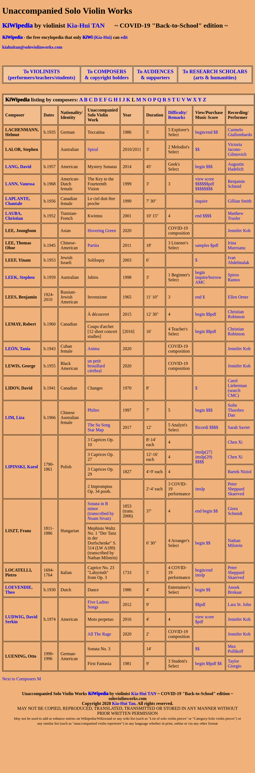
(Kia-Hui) (103, 37)
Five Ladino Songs (98, 604)
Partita (93, 245)
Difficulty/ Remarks (177, 115)
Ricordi (201, 427)
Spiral (93, 149)
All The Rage (99, 634)
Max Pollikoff (236, 649)
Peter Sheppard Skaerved (236, 489)
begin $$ (210, 511)
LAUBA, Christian (14, 216)
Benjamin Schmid (236, 184)
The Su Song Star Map (99, 427)
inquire (201, 201)
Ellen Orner (238, 297)
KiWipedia (17, 25)
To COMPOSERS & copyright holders (107, 74)
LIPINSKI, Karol (21, 466)
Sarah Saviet (239, 427)
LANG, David (18, 166)
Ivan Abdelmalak (238, 260)
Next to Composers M (21, 679)
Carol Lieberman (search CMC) (237, 388)
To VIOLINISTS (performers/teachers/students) (41, 74)
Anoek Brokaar (235, 590)
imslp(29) (203, 457)
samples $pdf (206, 245)
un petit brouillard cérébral (96, 366)
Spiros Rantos (234, 277)
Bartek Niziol (240, 471)
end (198, 215)
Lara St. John (239, 604)
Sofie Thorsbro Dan (236, 410)
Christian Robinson (236, 314)
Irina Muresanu (236, 245)
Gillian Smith (240, 201)
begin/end (203, 132)
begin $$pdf (205, 314)
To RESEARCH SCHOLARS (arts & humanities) (214, 74)
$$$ (209, 166)
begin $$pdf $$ (208, 663)
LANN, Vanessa (20, 183)
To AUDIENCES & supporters (155, 74)
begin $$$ (204, 410)
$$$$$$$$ (204, 188)
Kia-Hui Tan (123, 703)
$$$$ (206, 215)
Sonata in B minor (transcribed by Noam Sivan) (101, 511)
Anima (94, 348)
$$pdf (200, 604)
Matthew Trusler (236, 216)
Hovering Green (102, 230)
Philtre (93, 410)
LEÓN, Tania (17, 348)
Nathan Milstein (235, 543)
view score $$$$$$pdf (204, 181)
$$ (215, 132)
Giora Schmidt (235, 511)
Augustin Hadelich (236, 166)
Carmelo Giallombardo (240, 132)
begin (200, 166)
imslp (200, 489)
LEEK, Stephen (20, 277)
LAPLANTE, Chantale (17, 201)
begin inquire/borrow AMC (208, 277)
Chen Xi (235, 442)
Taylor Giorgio (234, 663)
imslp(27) (203, 452)
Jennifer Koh (239, 230)
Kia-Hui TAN (86, 25)
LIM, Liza (14, 417)
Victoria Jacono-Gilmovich (237, 149)
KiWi (87, 37)
